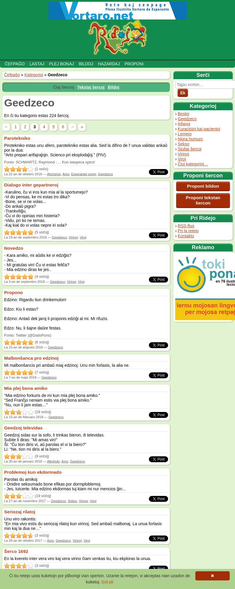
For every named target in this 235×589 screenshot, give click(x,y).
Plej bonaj (61, 63)
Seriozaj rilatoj (19, 511)
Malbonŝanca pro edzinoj (31, 358)
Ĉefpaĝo (15, 63)
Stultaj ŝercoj (190, 149)
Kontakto (186, 235)
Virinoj (183, 154)
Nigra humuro (190, 139)
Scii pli (107, 582)
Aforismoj (54, 174)
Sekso (183, 144)
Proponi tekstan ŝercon (203, 200)
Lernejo (185, 134)
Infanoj (184, 123)
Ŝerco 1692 (16, 551)
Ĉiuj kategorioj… (193, 164)
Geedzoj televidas (23, 427)
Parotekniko (17, 138)
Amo (65, 174)
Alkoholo (53, 461)
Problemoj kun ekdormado (33, 472)
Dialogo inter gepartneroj (31, 184)
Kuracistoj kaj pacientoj (199, 128)
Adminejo (159, 63)
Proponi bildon (203, 186)
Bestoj (183, 113)
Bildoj (86, 63)
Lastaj (36, 63)
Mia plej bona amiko (25, 388)
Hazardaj (109, 63)
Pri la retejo (188, 230)
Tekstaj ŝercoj (90, 87)
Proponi (134, 63)
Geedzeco (187, 118)
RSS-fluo (186, 225)
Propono (13, 292)
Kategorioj (34, 74)
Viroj (182, 159)
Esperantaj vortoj (83, 174)
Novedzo (13, 248)
